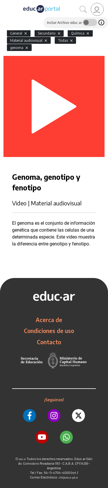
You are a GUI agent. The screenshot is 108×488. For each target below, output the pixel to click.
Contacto (49, 341)
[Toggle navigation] (5, 3)
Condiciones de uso (49, 330)
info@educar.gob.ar (68, 477)
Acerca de (49, 319)
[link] (97, 9)
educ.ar (22, 459)
